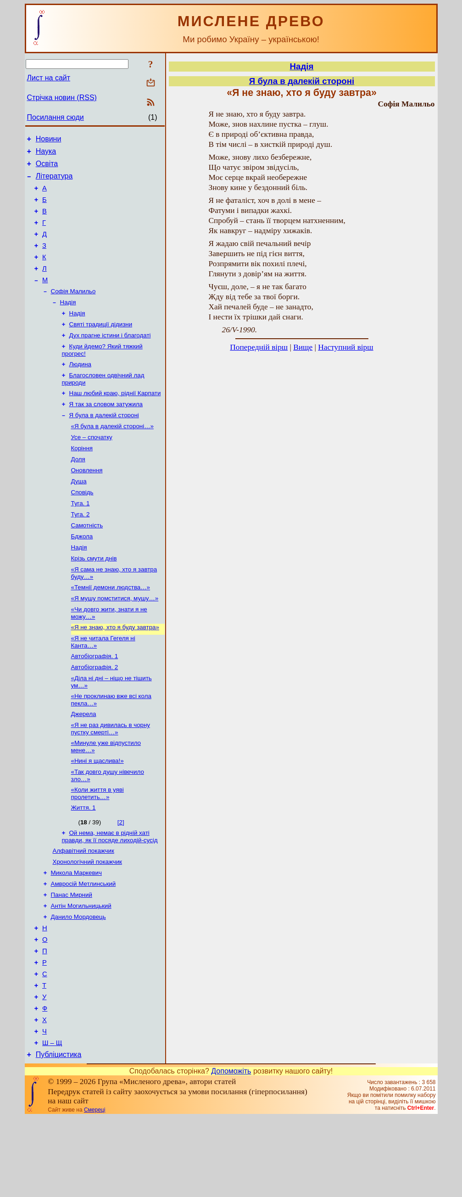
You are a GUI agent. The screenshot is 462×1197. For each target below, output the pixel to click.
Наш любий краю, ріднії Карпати (115, 419)
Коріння (82, 478)
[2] (120, 877)
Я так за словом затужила (106, 431)
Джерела (83, 764)
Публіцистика (59, 1134)
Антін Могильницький (81, 967)
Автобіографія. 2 (94, 714)
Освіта (47, 168)
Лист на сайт (49, 78)
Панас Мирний (71, 955)
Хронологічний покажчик (87, 920)
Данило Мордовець (78, 979)
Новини (48, 140)
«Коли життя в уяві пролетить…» (97, 848)
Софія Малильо (73, 310)
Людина (80, 388)
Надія (68, 322)
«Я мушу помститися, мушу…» (115, 641)
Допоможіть (231, 1150)
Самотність (87, 562)
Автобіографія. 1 (94, 702)
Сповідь (82, 526)
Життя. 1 (83, 863)
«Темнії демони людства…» (110, 629)
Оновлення (87, 502)
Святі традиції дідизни (101, 345)
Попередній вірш (259, 347)
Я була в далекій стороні (104, 443)
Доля (78, 490)
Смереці (94, 1189)
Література (54, 181)
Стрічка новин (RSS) (62, 97)
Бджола (82, 574)
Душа (79, 514)
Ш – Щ (52, 1120)
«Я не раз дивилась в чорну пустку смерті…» (110, 779)
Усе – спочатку (91, 467)
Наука (46, 154)
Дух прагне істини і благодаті (110, 357)
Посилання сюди (55, 117)
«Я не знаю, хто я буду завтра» (115, 671)
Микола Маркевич (76, 932)
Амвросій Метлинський (83, 943)
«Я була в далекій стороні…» (112, 455)
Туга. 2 (80, 550)
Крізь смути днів (94, 598)
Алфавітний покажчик (83, 908)
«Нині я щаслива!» (97, 813)
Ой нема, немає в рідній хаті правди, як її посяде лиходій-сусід (110, 893)
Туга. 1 (80, 538)
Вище (302, 347)
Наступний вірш (345, 347)
